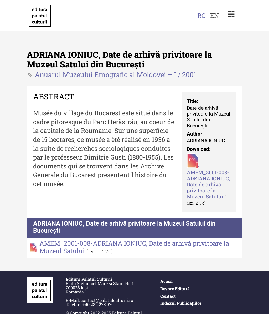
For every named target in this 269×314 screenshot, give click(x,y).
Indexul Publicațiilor (180, 303)
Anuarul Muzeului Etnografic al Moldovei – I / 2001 (115, 74)
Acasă (166, 281)
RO (201, 15)
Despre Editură (175, 288)
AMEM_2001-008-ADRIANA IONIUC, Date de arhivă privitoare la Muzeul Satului (208, 184)
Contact (168, 296)
